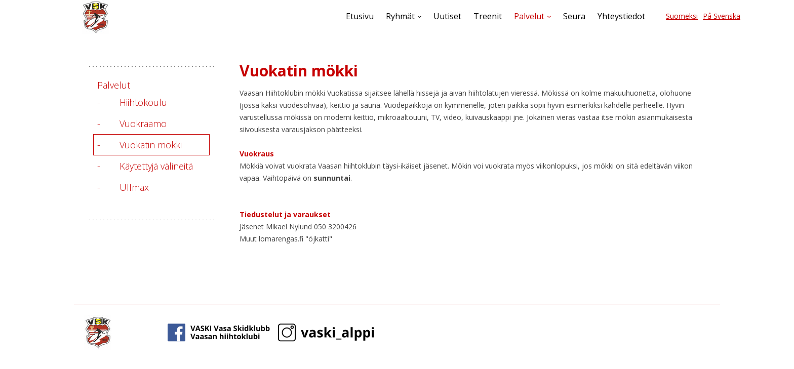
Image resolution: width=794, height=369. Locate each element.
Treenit (487, 16)
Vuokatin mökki (151, 145)
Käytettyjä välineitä (156, 166)
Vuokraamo (143, 123)
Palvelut (529, 16)
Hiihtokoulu (143, 102)
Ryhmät (400, 16)
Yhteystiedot (621, 16)
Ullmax (134, 187)
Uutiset (447, 16)
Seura (574, 16)
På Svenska (721, 16)
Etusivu (360, 16)
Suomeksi (682, 16)
